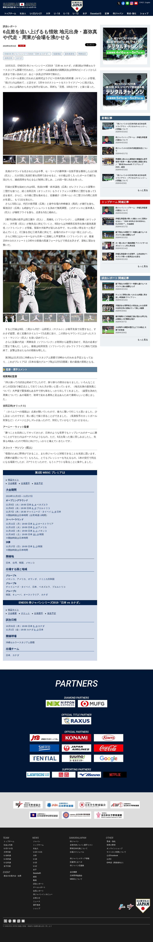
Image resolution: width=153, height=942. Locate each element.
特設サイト (13, 479)
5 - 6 (35, 626)
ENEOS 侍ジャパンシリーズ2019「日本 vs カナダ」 (27, 54)
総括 (35, 877)
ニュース (36, 901)
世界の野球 (111, 845)
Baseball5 (37, 873)
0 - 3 (36, 629)
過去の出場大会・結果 (12, 876)
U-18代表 (7, 856)
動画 (35, 880)
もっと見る (143, 190)
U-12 (35, 866)
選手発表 (36, 905)
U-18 (35, 859)
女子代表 (7, 866)
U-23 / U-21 (8, 848)
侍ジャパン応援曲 (77, 866)
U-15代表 (7, 859)
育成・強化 (111, 841)
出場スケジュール (77, 852)
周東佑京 (82, 54)
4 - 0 (34, 508)
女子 (35, 870)
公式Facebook (112, 856)
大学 (35, 856)
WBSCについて (76, 879)
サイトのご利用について (116, 852)
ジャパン (36, 841)
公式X (109, 859)
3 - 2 (35, 523)
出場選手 (25, 483)
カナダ (19, 58)
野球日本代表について (79, 848)
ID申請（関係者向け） (115, 863)
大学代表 (7, 852)
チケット (25, 613)
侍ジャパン (74, 841)
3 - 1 (35, 531)
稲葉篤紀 (57, 54)
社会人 (35, 848)
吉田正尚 (8, 58)
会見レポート (38, 891)
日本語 (141, 2)
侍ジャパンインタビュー (43, 894)
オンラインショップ (115, 848)
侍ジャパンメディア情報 (79, 858)
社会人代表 (8, 845)
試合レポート (38, 884)
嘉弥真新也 (69, 54)
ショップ (36, 908)
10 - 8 (36, 534)
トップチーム (9, 841)
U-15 (35, 863)
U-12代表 (7, 863)
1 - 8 (54, 511)
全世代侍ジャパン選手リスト (81, 845)
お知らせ (36, 898)
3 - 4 (35, 527)
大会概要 (12, 483)
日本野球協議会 (76, 876)
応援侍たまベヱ (76, 862)
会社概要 (73, 872)
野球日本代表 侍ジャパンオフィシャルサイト (20, 5)
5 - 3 (35, 546)
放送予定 (38, 483)
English (147, 2)
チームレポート (39, 887)
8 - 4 (34, 504)
